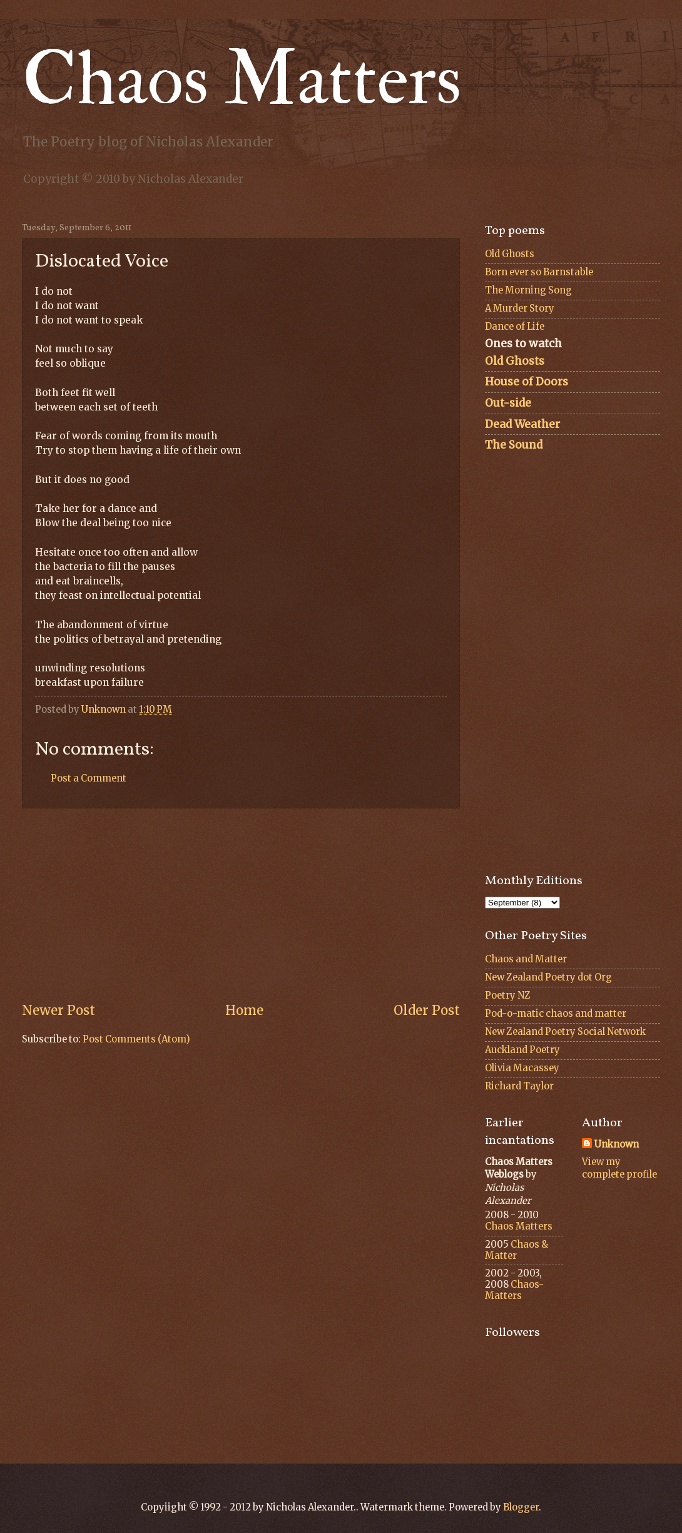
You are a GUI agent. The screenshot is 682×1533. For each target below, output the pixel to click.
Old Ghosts (509, 254)
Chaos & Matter (516, 1250)
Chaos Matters (242, 80)
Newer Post (58, 1010)
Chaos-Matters (514, 1290)
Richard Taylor (519, 1086)
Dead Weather (522, 424)
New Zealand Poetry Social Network (565, 1031)
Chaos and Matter (526, 959)
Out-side (508, 403)
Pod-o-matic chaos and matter (555, 1013)
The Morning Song (528, 290)
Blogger (521, 1507)
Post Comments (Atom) (136, 1039)
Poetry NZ (508, 995)
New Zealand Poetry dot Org (548, 977)
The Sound (513, 445)
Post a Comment (88, 778)
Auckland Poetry (522, 1050)
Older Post (427, 1010)
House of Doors (526, 382)
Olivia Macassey (522, 1068)
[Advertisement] (241, 905)
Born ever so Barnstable (539, 272)
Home (244, 1010)
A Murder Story (519, 308)
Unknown (616, 1144)
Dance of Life (514, 326)
